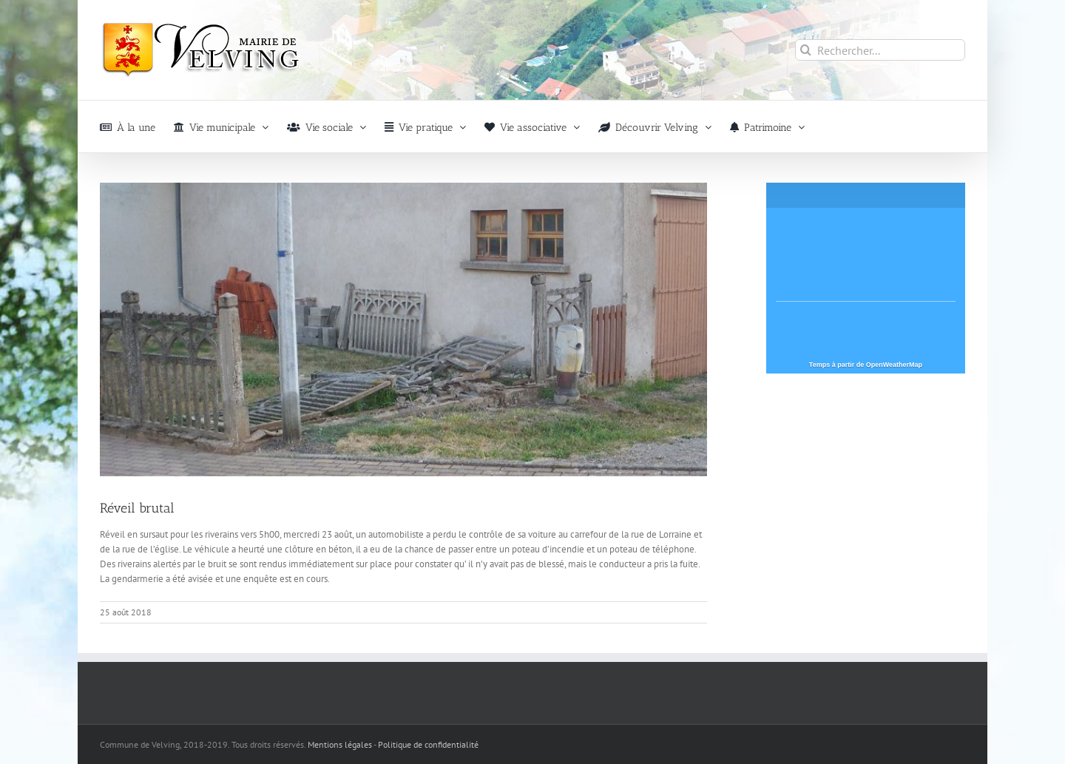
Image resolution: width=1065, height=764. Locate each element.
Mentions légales (340, 744)
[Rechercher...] (880, 50)
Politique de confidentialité (428, 744)
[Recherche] (805, 50)
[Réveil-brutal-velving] (403, 329)
